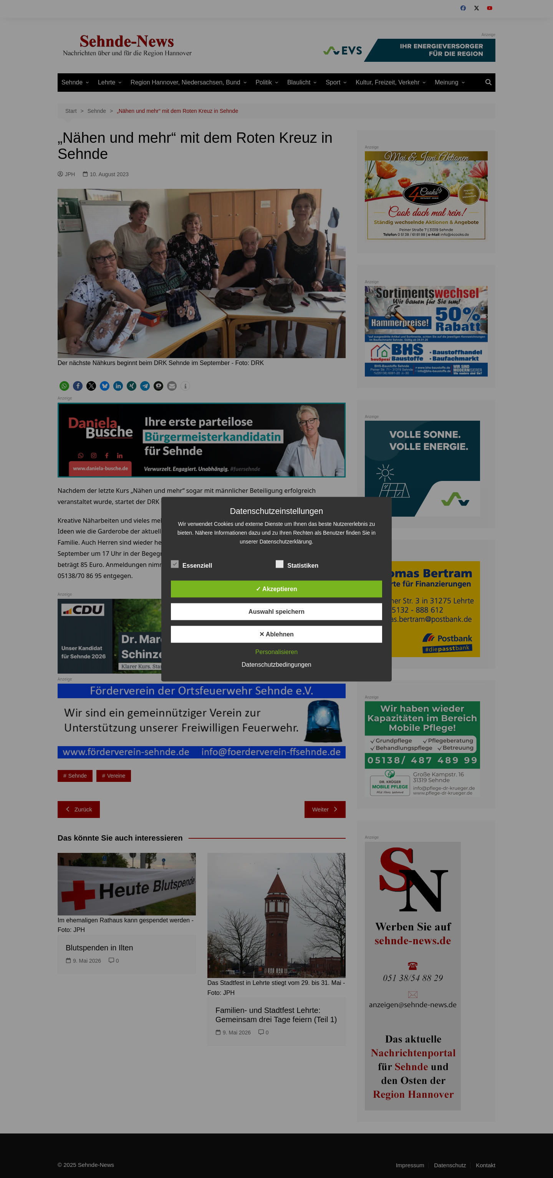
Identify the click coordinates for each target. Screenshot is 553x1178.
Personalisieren (276, 651)
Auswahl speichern (276, 611)
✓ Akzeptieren (276, 588)
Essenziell (191, 563)
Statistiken (297, 563)
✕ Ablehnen (276, 634)
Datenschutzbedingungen (276, 664)
